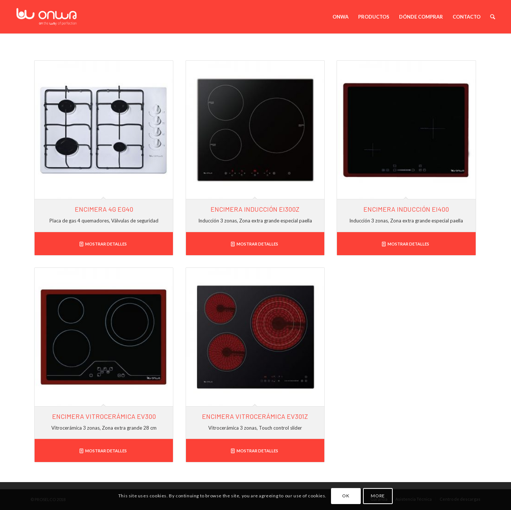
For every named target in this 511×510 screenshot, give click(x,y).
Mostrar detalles (103, 244)
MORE (378, 495)
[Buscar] (493, 16)
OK (345, 495)
